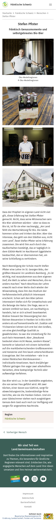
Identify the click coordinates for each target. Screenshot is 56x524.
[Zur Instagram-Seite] (35, 479)
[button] (50, 4)
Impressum (28, 493)
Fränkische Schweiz (24, 13)
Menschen (41, 13)
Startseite (7, 13)
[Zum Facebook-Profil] (26, 479)
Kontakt (28, 506)
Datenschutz (28, 498)
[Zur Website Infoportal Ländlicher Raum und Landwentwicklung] (15, 479)
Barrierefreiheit (28, 502)
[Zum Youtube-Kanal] (43, 479)
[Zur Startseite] (6, 4)
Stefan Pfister (8, 16)
